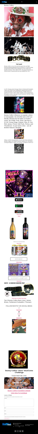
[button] (21, 1)
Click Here (19, 202)
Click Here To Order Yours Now (19, 298)
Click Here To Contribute (19, 393)
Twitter (19, 313)
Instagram (19, 317)
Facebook (19, 310)
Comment (5, 398)
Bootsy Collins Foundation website (19, 390)
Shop (19, 216)
